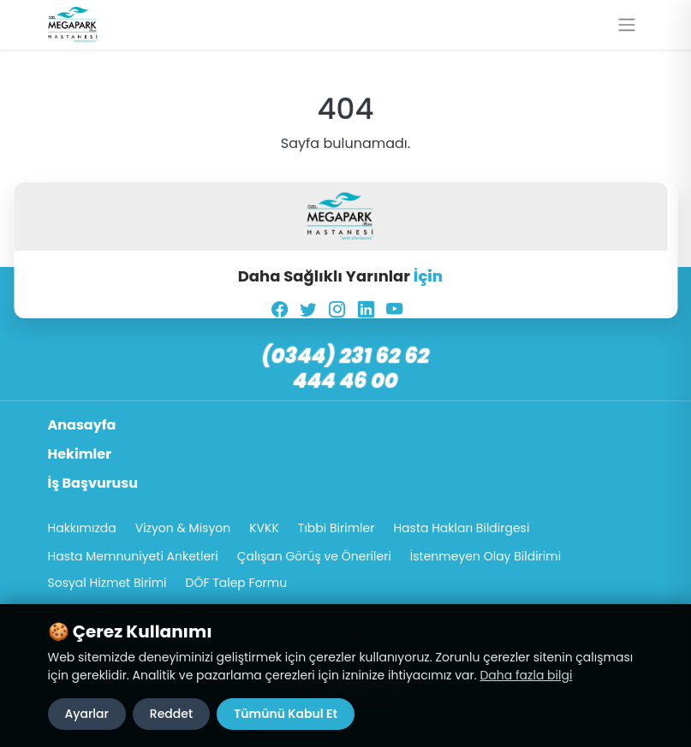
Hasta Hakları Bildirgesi (461, 528)
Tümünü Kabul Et (285, 713)
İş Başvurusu (93, 483)
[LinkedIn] (366, 309)
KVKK (264, 528)
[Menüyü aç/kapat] (627, 25)
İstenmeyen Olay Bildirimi (485, 556)
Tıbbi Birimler (336, 528)
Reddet (171, 713)
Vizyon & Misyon (183, 528)
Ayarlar (87, 713)
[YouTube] (394, 309)
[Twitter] (308, 309)
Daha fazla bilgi (526, 675)
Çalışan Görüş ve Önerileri (314, 556)
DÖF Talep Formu (237, 582)
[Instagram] (337, 309)
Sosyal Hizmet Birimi (107, 582)
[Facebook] (279, 309)
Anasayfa (82, 425)
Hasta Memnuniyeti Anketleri (133, 556)
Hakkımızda (82, 528)
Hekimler (80, 454)
